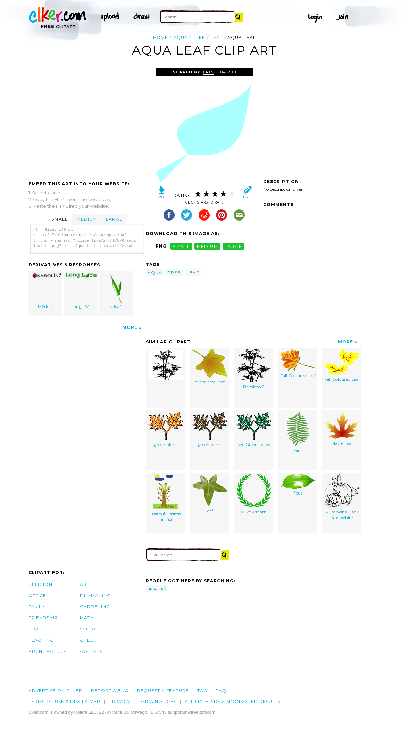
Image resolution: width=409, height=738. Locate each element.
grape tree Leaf (209, 366)
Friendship (43, 617)
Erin (208, 71)
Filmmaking (95, 595)
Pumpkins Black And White (342, 497)
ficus (298, 485)
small (181, 246)
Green (88, 640)
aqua (180, 37)
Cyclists (91, 651)
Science (90, 628)
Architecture (47, 651)
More (129, 327)
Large (114, 219)
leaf (216, 37)
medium (207, 246)
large (233, 246)
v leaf (115, 291)
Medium (87, 219)
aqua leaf (157, 588)
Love (35, 628)
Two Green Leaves (254, 429)
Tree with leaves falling (165, 498)
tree (199, 37)
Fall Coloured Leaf (298, 363)
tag (202, 690)
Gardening (95, 606)
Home (160, 37)
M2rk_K (45, 291)
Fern (297, 432)
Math (87, 617)
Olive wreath (253, 494)
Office (37, 595)
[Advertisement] (86, 120)
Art (85, 584)
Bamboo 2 (253, 369)
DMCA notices (157, 701)
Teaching (41, 640)
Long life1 (81, 291)
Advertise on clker (55, 690)
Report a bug (110, 690)
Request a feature (163, 690)
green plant (165, 429)
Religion (40, 584)
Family (36, 606)
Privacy (119, 701)
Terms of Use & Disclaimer (64, 701)
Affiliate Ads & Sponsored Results (233, 701)
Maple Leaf (342, 429)
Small (59, 219)
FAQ (221, 690)
